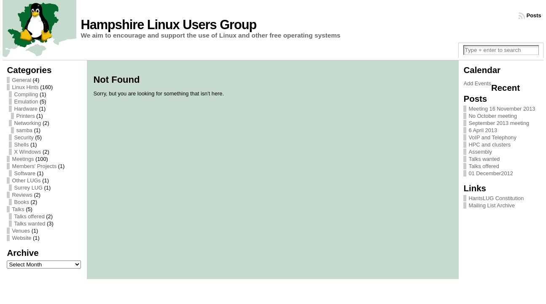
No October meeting (492, 116)
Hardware (25, 109)
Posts (534, 15)
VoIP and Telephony (492, 137)
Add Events (477, 83)
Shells (21, 144)
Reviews (22, 195)
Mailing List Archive (491, 205)
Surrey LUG (28, 188)
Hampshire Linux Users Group (168, 24)
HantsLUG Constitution (496, 198)
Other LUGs (26, 180)
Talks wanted (29, 223)
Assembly (480, 152)
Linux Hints (25, 87)
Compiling (26, 94)
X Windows (27, 152)
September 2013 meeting (498, 123)
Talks (18, 209)
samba (24, 130)
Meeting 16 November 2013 (501, 109)
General (21, 80)
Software (24, 173)
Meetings (23, 159)
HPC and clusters (489, 144)
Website (21, 238)
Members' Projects (34, 166)
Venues (21, 231)
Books (21, 202)
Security (23, 137)
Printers (25, 116)
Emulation (26, 101)
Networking (27, 123)
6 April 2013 (482, 130)
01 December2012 (490, 173)
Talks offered (29, 216)
